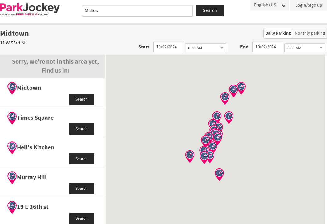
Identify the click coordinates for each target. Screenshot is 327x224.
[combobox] (137, 11)
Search (81, 99)
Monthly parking (310, 33)
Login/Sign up (308, 5)
